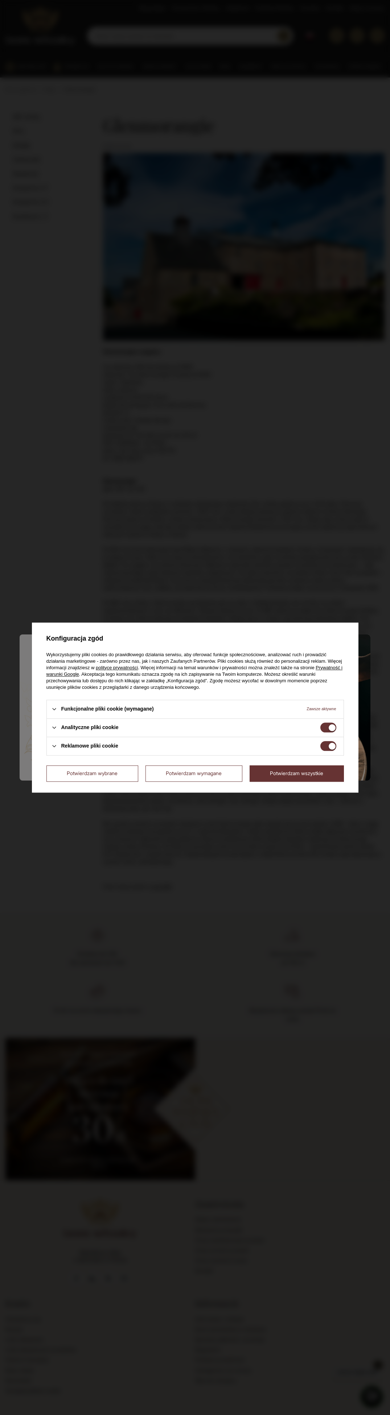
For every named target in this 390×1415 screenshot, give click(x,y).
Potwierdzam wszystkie (296, 773)
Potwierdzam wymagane (194, 773)
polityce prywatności (117, 667)
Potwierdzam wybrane (92, 773)
